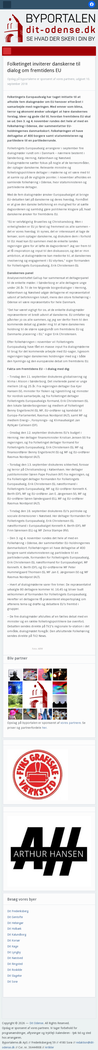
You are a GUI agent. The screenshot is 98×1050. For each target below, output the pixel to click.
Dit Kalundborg (16, 934)
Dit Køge (12, 946)
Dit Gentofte (15, 917)
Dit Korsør (13, 940)
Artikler (49, 1047)
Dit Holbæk (14, 928)
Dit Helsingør (15, 923)
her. (44, 728)
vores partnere (70, 723)
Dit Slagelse (14, 975)
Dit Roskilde (14, 969)
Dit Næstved (15, 958)
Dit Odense (36, 1023)
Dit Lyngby (14, 952)
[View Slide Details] (49, 851)
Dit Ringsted (15, 964)
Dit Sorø (12, 981)
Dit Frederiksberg (17, 911)
